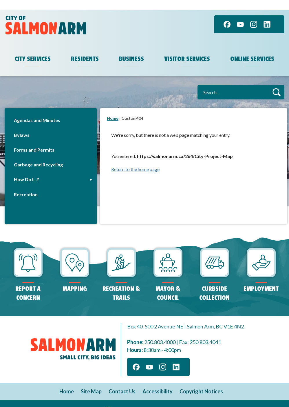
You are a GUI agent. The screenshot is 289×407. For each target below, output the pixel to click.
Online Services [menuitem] (252, 49)
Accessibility (157, 381)
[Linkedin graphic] (267, 14)
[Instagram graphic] (253, 14)
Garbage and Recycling (38, 154)
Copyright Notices (201, 381)
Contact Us (122, 381)
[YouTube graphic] (240, 14)
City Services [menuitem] (33, 49)
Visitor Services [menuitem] (187, 49)
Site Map (91, 381)
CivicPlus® (175, 398)
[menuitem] (51, 110)
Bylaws (22, 125)
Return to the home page (135, 159)
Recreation (26, 184)
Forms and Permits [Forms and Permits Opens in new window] (34, 140)
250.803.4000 (159, 332)
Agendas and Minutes (37, 110)
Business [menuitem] (131, 49)
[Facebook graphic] (227, 14)
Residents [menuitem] (85, 49)
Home (112, 108)
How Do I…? (26, 169)
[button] (276, 82)
